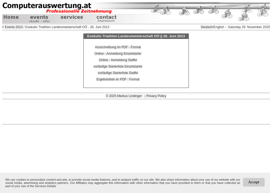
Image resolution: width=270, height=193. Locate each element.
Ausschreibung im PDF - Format (118, 47)
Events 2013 (14, 27)
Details (51, 186)
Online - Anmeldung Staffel (118, 60)
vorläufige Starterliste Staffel (118, 73)
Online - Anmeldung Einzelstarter (118, 53)
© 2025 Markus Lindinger (125, 96)
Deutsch (207, 27)
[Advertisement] (136, 111)
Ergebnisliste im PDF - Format (118, 79)
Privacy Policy (156, 96)
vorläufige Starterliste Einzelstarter (117, 66)
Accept (253, 182)
